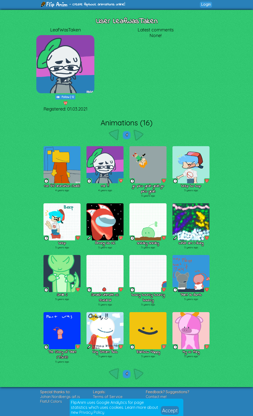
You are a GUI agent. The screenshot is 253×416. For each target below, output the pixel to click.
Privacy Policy (91, 412)
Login (206, 4)
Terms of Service (108, 396)
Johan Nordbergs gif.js (60, 396)
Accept (170, 410)
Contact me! (156, 396)
